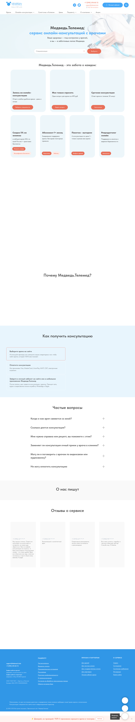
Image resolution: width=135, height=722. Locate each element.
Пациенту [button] (71, 12)
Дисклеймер (42, 682)
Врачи (8, 12)
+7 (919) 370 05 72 (91, 3)
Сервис (115, 673)
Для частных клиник (88, 676)
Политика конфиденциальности (48, 685)
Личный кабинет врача (89, 685)
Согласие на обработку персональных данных (53, 691)
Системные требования (120, 679)
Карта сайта (117, 685)
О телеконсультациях (45, 688)
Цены (61, 12)
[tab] (35, 354)
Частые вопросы (43, 674)
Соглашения (117, 676)
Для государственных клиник (91, 679)
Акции (98, 12)
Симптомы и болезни (46, 12)
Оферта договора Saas (45, 694)
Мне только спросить (62, 92)
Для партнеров (86, 682)
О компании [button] (85, 12)
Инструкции (117, 682)
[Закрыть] (131, 719)
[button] (21, 153)
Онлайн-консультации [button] (24, 12)
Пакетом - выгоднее (82, 132)
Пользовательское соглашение (48, 680)
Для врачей (85, 673)
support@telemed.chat (92, 5)
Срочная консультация (103, 92)
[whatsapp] (79, 5)
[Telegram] (74, 5)
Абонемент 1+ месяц (52, 132)
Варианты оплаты (43, 677)
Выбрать (94, 51)
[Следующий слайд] (130, 503)
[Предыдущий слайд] (4, 503)
